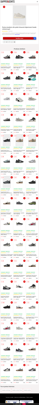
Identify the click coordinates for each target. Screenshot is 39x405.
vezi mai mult (17, 34)
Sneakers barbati (27, 390)
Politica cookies (29, 397)
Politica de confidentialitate (20, 397)
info (11, 69)
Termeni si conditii (9, 397)
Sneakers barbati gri (6, 390)
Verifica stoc (26, 38)
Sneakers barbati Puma (17, 390)
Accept (24, 404)
